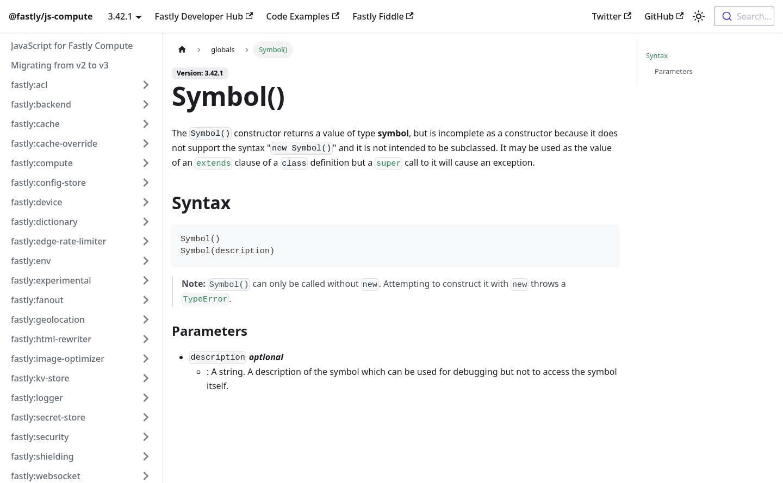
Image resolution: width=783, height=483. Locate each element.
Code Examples (303, 16)
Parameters (674, 71)
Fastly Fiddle (383, 16)
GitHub (663, 16)
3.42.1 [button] (120, 16)
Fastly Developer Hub (204, 16)
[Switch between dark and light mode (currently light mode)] (698, 16)
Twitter (611, 16)
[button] (81, 84)
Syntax (657, 55)
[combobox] (744, 16)
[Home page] (182, 49)
